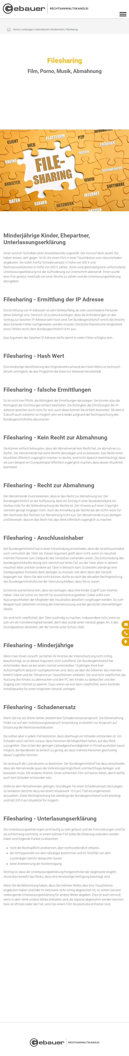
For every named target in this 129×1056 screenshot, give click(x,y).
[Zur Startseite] (45, 13)
